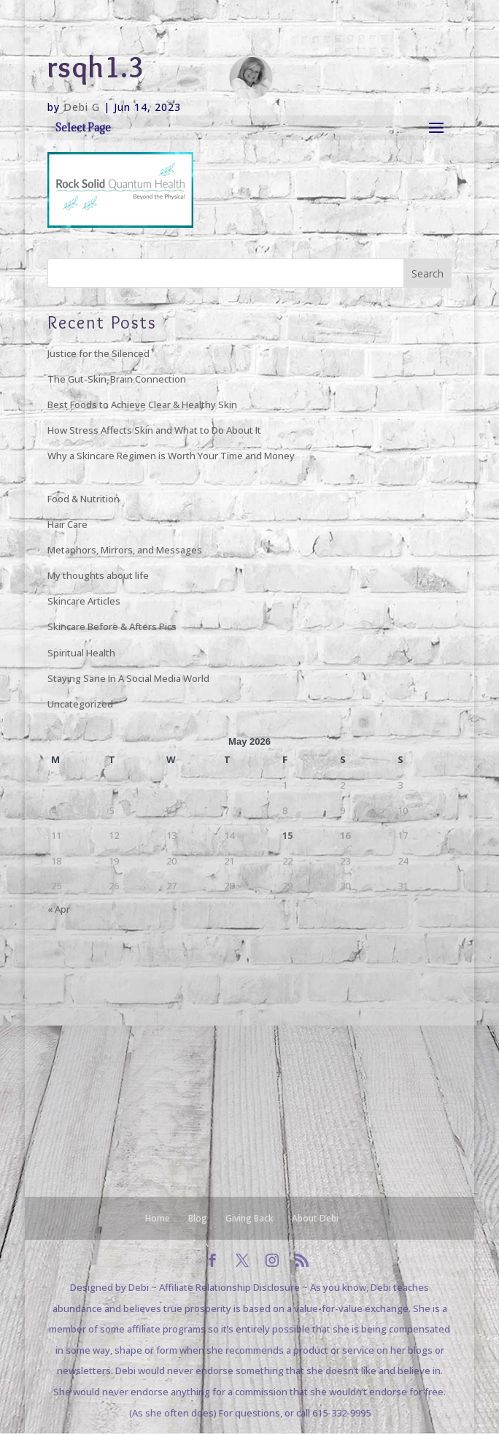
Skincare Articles (83, 600)
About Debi (315, 1218)
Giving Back (249, 1218)
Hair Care (67, 524)
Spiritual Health (81, 652)
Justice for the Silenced (98, 353)
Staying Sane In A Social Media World (128, 678)
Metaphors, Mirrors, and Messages (124, 549)
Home (157, 1218)
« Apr (58, 909)
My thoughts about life (98, 575)
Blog (197, 1218)
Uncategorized (80, 703)
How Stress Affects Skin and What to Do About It (154, 430)
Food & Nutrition (83, 498)
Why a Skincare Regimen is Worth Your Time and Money (171, 455)
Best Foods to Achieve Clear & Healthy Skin (142, 404)
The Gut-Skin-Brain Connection (116, 379)
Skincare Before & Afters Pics (112, 626)
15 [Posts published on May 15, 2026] (287, 835)
